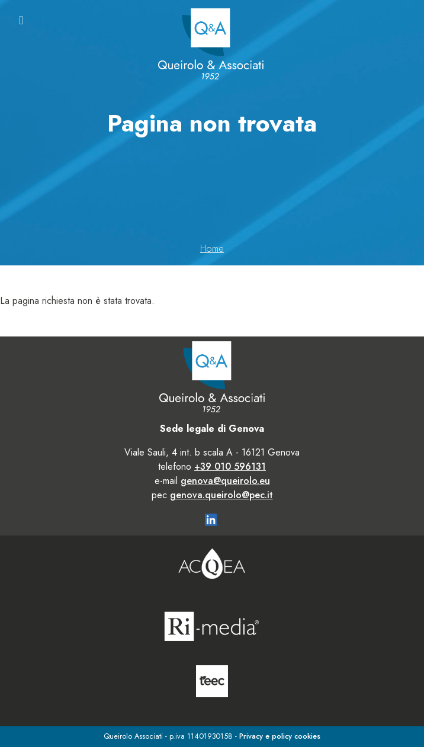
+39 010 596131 (230, 466)
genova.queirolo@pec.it (221, 495)
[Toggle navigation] (21, 20)
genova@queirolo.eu (225, 481)
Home (212, 248)
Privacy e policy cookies (279, 736)
